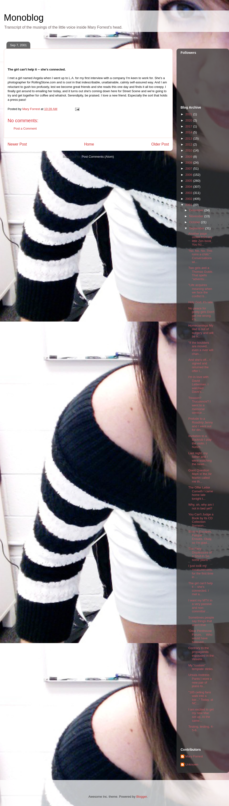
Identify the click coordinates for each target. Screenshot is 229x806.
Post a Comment (25, 128)
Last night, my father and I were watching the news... (200, 458)
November (196, 216)
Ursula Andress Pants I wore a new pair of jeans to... (200, 680)
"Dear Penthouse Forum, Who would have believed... (200, 636)
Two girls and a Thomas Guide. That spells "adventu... (200, 273)
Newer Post (17, 144)
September (197, 228)
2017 (189, 126)
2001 (189, 205)
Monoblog (24, 18)
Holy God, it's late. (200, 302)
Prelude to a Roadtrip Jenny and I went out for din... (200, 424)
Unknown (191, 764)
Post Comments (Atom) (98, 156)
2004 (189, 186)
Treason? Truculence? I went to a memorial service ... (199, 405)
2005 (189, 180)
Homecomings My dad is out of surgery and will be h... (200, 331)
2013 (189, 138)
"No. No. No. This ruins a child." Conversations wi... (200, 256)
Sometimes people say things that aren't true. (201, 621)
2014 (189, 132)
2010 (189, 150)
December (196, 210)
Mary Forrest (194, 756)
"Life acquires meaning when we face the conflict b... (200, 290)
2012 (189, 144)
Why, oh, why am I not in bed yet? (200, 506)
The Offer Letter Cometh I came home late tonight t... (200, 493)
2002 (189, 199)
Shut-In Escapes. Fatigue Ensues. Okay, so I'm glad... (200, 537)
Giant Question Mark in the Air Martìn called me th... (200, 475)
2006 (189, 174)
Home (89, 144)
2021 (189, 114)
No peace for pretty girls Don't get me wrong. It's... (201, 314)
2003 (189, 193)
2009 (189, 156)
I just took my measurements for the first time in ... (200, 571)
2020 (189, 120)
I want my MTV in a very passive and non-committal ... (200, 606)
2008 (189, 162)
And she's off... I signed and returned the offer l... (199, 365)
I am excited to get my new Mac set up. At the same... (200, 715)
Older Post (160, 144)
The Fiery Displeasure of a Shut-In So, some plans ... (200, 554)
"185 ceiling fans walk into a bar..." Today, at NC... (200, 697)
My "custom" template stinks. (200, 667)
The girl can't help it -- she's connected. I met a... (200, 588)
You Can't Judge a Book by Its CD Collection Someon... (200, 520)
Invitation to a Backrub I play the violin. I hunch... (199, 441)
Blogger (141, 796)
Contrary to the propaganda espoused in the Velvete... (201, 653)
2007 (189, 168)
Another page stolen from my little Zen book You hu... (200, 239)
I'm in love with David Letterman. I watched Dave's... (198, 384)
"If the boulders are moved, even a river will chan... (200, 348)
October (195, 222)
